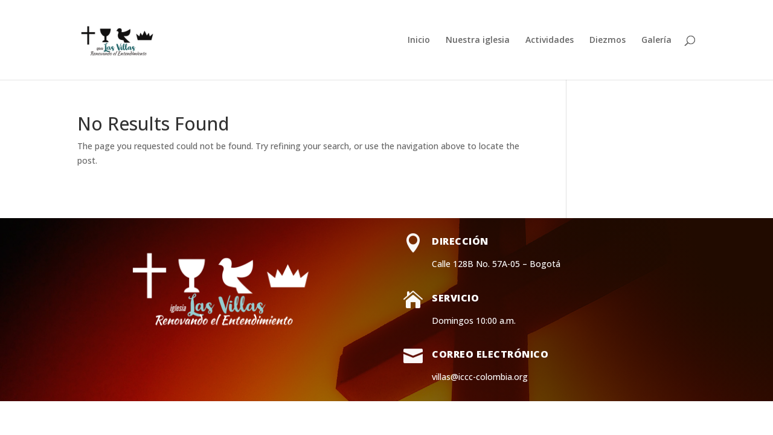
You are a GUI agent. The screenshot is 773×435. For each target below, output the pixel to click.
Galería (656, 40)
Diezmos (607, 40)
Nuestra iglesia (478, 40)
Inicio (419, 40)
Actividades (549, 40)
